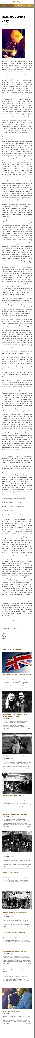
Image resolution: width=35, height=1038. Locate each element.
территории (9, 12)
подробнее (6, 687)
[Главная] (17, 2)
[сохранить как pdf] (30, 25)
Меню (19, 5)
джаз (3, 635)
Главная (3, 12)
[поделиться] (22, 25)
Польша (4, 638)
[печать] (26, 25)
